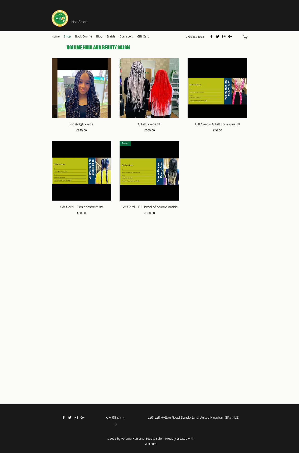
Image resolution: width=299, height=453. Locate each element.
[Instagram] (224, 36)
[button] (245, 36)
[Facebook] (211, 36)
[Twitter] (218, 36)
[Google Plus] (230, 36)
